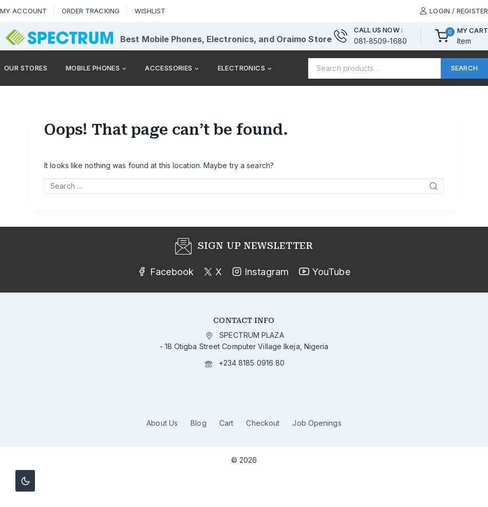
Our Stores (25, 68)
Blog (198, 423)
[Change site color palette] (25, 481)
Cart (226, 423)
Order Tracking (91, 11)
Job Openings (316, 423)
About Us (162, 423)
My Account (23, 11)
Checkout (262, 423)
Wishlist (150, 11)
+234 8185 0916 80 (252, 362)
